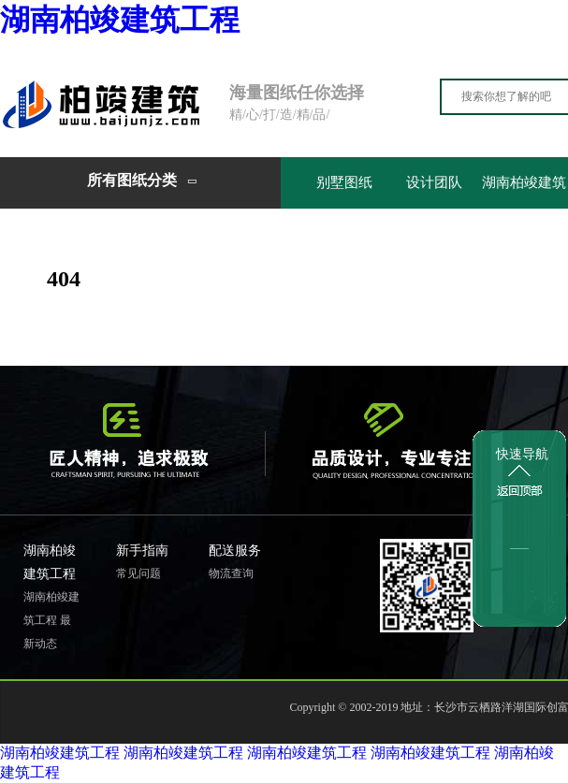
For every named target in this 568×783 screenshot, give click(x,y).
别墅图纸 (344, 182)
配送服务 (235, 551)
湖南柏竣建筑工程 (120, 19)
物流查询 (231, 573)
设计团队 (434, 182)
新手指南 (142, 551)
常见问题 (138, 573)
